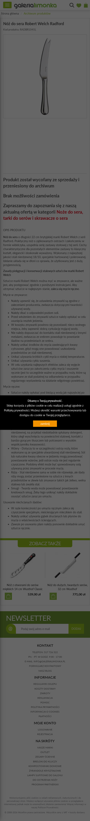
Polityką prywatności (16, 410)
